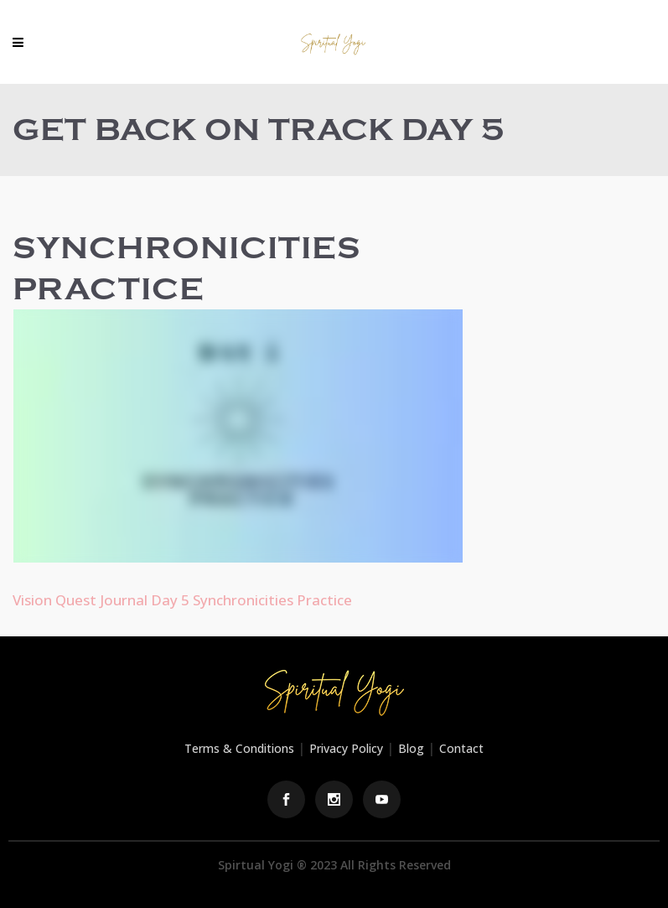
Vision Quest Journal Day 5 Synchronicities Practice (182, 600)
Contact (461, 748)
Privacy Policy (346, 748)
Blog (411, 748)
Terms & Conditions (239, 748)
